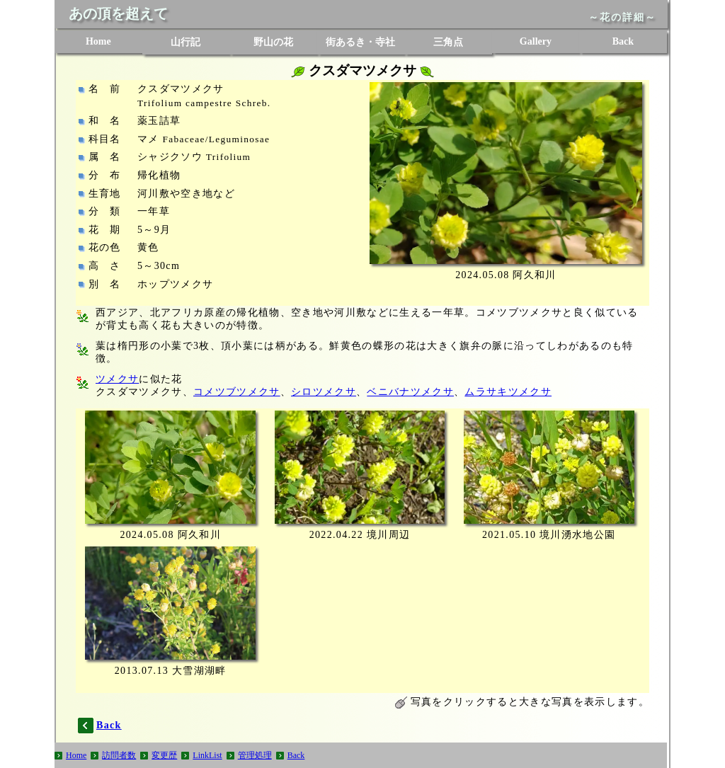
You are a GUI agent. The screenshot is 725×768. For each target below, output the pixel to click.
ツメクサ (117, 379)
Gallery (536, 41)
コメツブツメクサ (236, 391)
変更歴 (164, 755)
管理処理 (255, 755)
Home (98, 41)
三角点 (448, 42)
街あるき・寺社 (360, 42)
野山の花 (273, 42)
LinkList (207, 755)
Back (623, 41)
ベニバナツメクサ (410, 391)
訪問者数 (119, 755)
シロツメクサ (323, 391)
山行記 (185, 42)
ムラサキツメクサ (508, 391)
